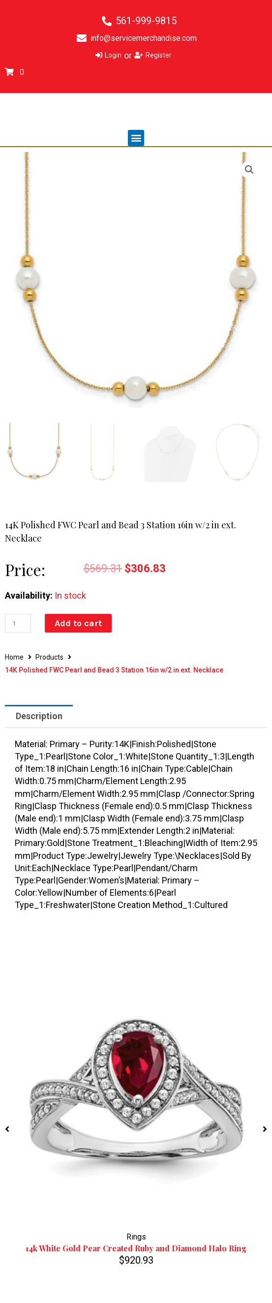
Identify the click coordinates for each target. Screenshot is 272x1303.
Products (49, 657)
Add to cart (78, 623)
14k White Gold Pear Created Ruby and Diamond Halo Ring (136, 1248)
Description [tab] (39, 716)
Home (14, 657)
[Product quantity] (18, 623)
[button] (136, 138)
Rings (136, 1237)
